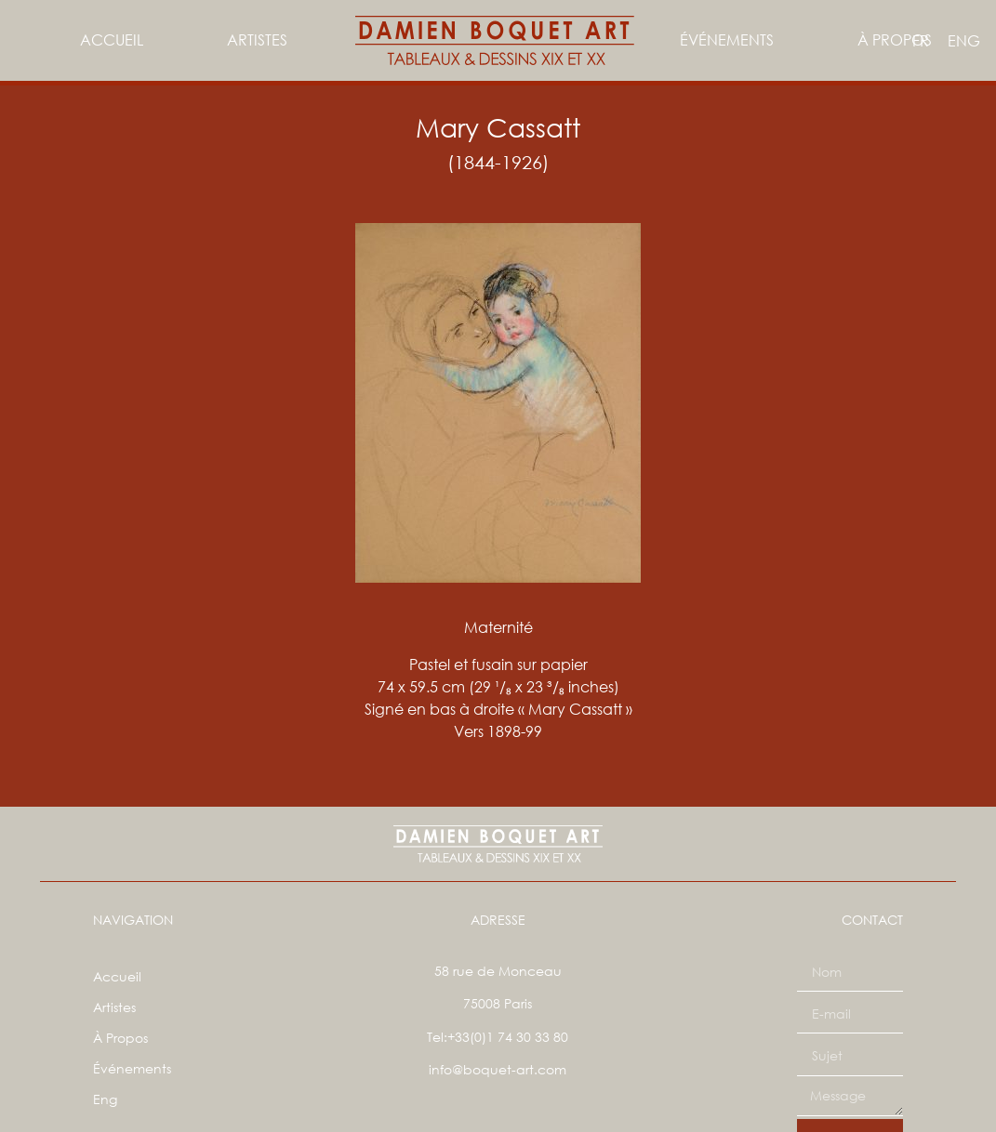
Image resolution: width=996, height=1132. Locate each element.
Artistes (256, 39)
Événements (728, 39)
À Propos (894, 39)
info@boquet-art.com (497, 1069)
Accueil (111, 39)
